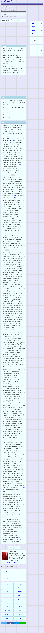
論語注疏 (10, 129)
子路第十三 (7, 606)
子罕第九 (7, 599)
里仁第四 (20, 587)
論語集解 (12, 140)
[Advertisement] (13, 34)
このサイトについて (36, 47)
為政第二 (20, 584)
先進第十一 (7, 603)
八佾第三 (7, 587)
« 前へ (10, 547)
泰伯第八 (11, 6)
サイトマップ (35, 54)
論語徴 (16, 539)
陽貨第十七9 (5, 578)
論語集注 (14, 195)
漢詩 (19, 3)
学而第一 (7, 584)
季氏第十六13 (5, 574)
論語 (4, 3)
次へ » (17, 547)
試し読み (5, 562)
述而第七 (7, 595)
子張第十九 (7, 618)
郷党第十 (20, 599)
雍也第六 (20, 591)
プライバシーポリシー (36, 51)
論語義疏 (21, 164)
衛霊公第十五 (7, 610)
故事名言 (12, 3)
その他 (26, 3)
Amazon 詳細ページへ (14, 562)
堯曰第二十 (20, 618)
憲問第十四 (20, 606)
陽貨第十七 (7, 614)
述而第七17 (5, 571)
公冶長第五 (7, 591)
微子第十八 (20, 614)
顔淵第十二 (20, 603)
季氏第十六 (20, 610)
